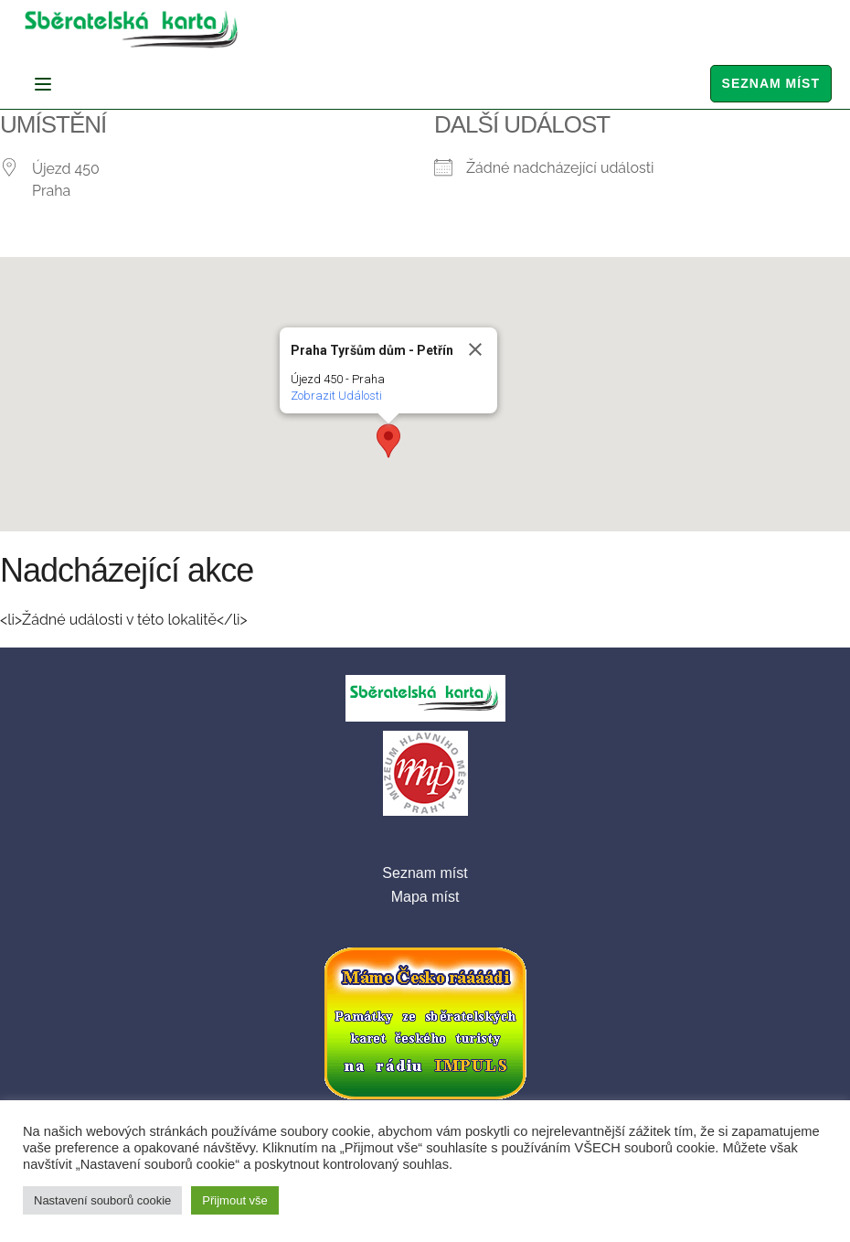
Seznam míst (771, 83)
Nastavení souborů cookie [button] (102, 1200)
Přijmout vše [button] (235, 1200)
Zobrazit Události (336, 395)
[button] (388, 440)
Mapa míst (425, 897)
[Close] (475, 349)
